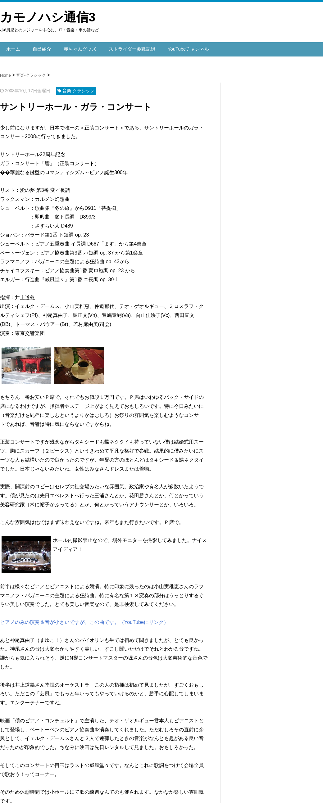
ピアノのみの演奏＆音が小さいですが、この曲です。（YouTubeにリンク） (84, 619)
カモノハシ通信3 (47, 17)
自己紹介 (40, 47)
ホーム (12, 47)
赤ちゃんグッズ (76, 47)
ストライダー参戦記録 (126, 47)
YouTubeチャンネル (179, 47)
